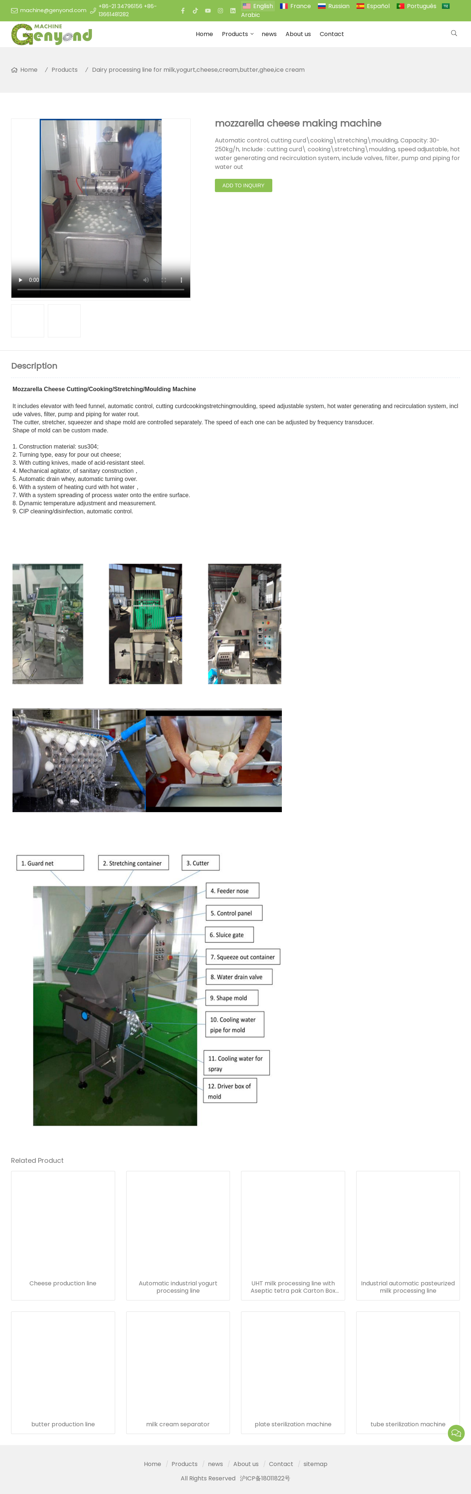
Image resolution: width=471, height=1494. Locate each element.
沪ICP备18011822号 (265, 1478)
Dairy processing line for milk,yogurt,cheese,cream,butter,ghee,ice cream (198, 70)
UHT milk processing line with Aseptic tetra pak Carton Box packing (293, 1287)
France (300, 6)
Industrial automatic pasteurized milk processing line (408, 1287)
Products (235, 34)
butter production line (63, 1424)
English (263, 6)
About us (298, 34)
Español (378, 6)
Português (421, 6)
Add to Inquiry (244, 185)
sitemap (315, 1464)
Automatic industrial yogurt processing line (178, 1287)
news (269, 34)
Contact (332, 34)
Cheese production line (62, 1283)
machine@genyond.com (53, 10)
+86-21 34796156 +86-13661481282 (128, 10)
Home (204, 34)
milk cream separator (178, 1424)
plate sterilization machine (293, 1424)
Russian (339, 6)
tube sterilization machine (408, 1424)
